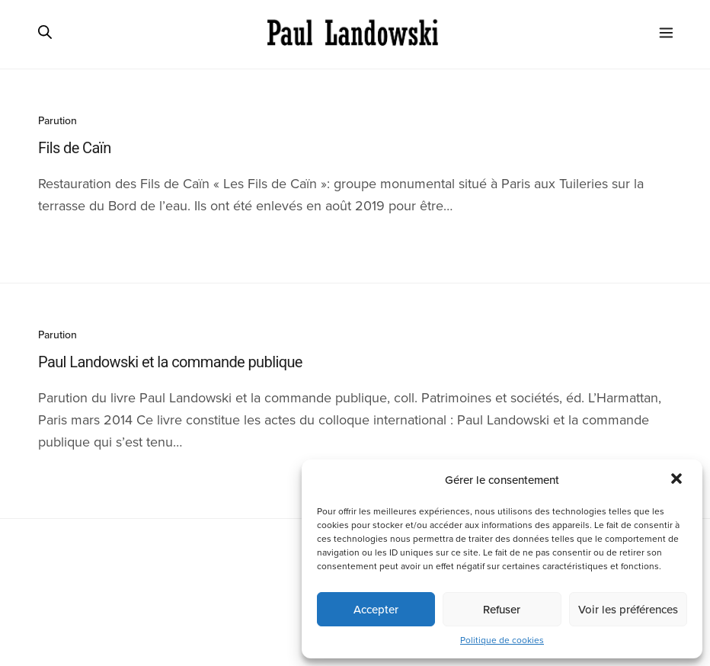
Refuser (501, 609)
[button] (678, 480)
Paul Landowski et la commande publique (170, 362)
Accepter (375, 609)
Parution (57, 120)
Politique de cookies (502, 640)
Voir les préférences (628, 609)
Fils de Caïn (74, 148)
